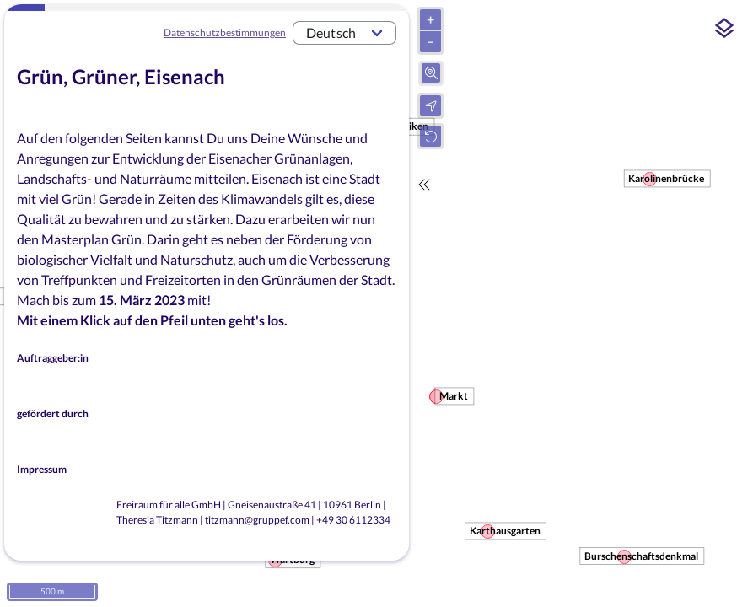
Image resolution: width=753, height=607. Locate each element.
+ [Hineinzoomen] (430, 19)
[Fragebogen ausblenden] (424, 184)
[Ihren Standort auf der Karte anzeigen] (430, 105)
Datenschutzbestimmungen (225, 32)
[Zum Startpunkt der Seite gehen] (430, 136)
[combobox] (344, 33)
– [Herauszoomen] (430, 41)
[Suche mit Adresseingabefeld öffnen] (431, 73)
